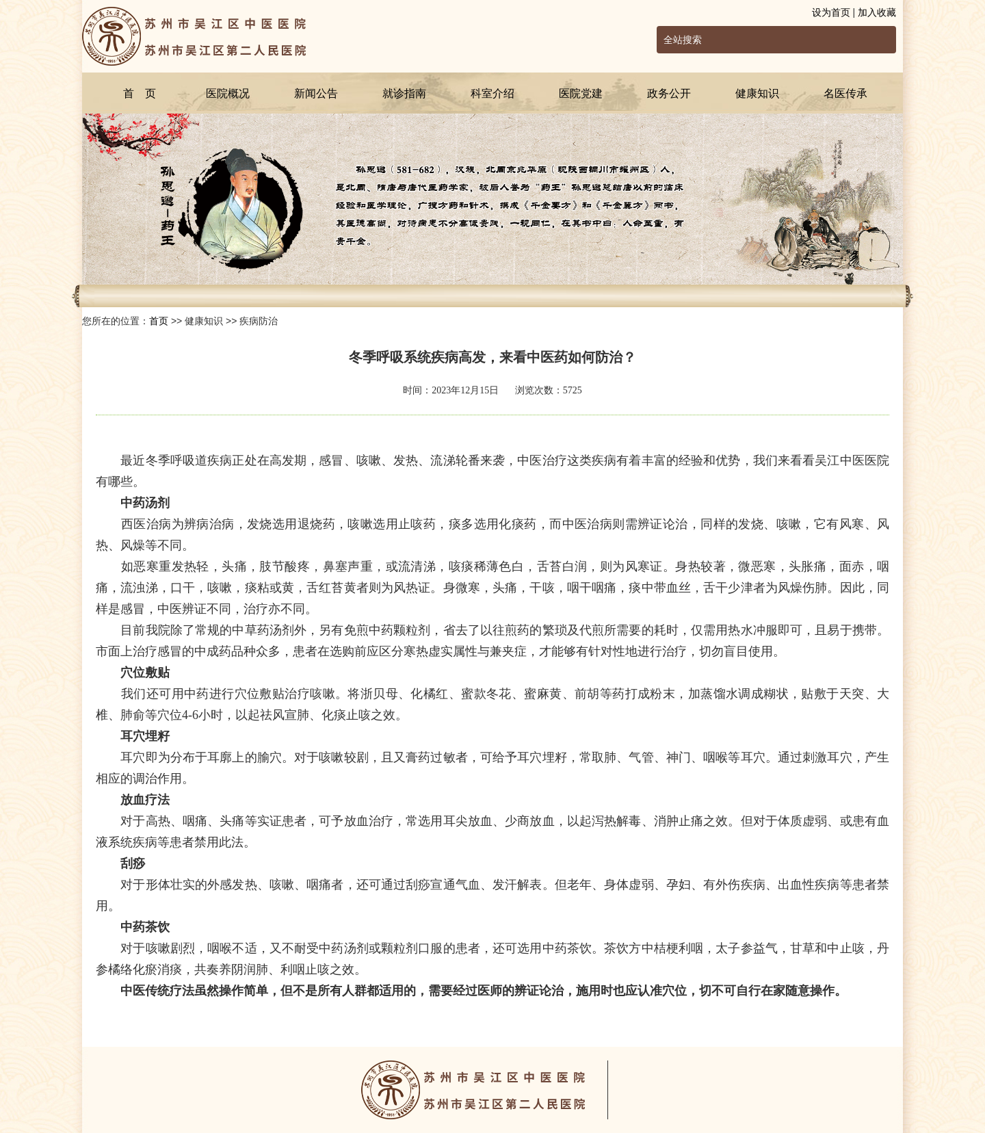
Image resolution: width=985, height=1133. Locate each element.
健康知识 (757, 93)
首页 (158, 320)
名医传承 (845, 93)
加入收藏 (877, 12)
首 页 (139, 93)
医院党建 (581, 93)
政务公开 (669, 93)
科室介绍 (492, 93)
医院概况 (228, 93)
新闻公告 (316, 93)
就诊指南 (404, 93)
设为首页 (831, 12)
